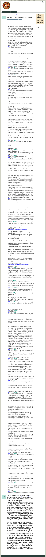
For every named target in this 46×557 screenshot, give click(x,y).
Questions (8, 11)
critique (11, 19)
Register (43, 1)
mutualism (8, 19)
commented (9, 24)
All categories (38, 27)
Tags (12, 11)
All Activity (4, 11)
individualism (16, 19)
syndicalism (20, 19)
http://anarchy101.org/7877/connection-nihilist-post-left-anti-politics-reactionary (17, 229)
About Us (15, 11)
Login (40, 1)
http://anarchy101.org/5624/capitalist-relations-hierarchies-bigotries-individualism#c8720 (18, 264)
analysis (13, 19)
